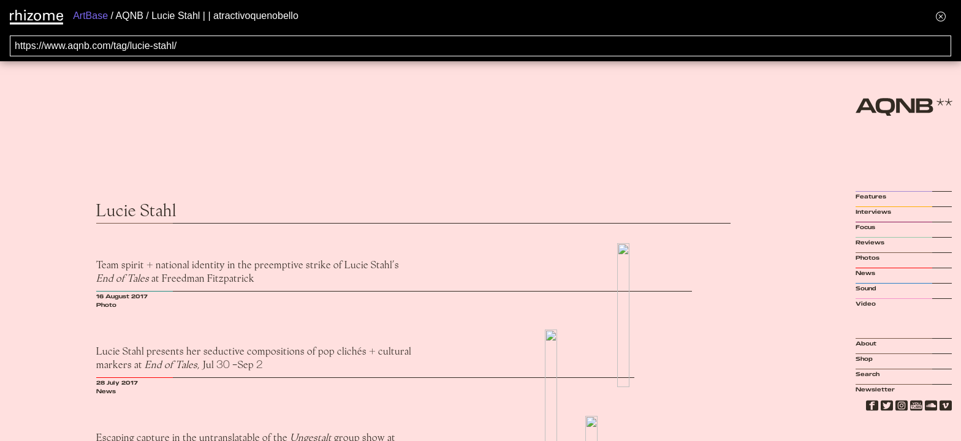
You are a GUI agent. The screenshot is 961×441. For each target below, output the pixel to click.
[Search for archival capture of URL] (480, 46)
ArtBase (90, 15)
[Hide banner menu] (940, 16)
